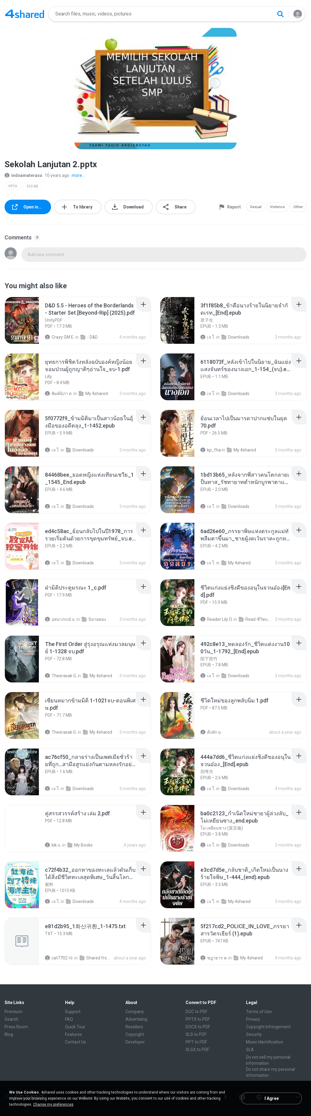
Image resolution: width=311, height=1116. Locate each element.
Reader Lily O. (216, 619)
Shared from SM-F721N (97, 957)
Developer (135, 1042)
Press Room (16, 1026)
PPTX (13, 186)
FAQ (69, 1019)
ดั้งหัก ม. (211, 732)
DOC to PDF (196, 1011)
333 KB (32, 186)
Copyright (134, 1034)
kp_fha (210, 450)
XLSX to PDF (197, 1049)
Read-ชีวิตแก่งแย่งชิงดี (256, 619)
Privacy (253, 1019)
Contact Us (75, 1042)
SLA (250, 1049)
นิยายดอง (94, 619)
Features (73, 1034)
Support (72, 1011)
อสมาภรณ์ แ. (60, 619)
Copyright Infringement (268, 1026)
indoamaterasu (23, 175)
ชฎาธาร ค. (213, 957)
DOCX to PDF (198, 1026)
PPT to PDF (196, 1042)
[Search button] (280, 14)
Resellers (134, 1026)
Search (11, 1019)
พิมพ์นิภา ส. (59, 393)
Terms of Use (259, 1011)
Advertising (136, 1019)
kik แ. (53, 845)
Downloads (235, 337)
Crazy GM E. (59, 337)
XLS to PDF (196, 1034)
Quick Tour (75, 1026)
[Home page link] (24, 14)
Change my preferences (53, 1104)
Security (254, 1034)
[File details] (28, 320)
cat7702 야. (59, 957)
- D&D (89, 337)
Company (134, 1011)
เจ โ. (207, 337)
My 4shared (93, 393)
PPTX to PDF (198, 1019)
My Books (80, 845)
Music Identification (264, 1042)
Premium (13, 1011)
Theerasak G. (61, 675)
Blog (9, 1034)
